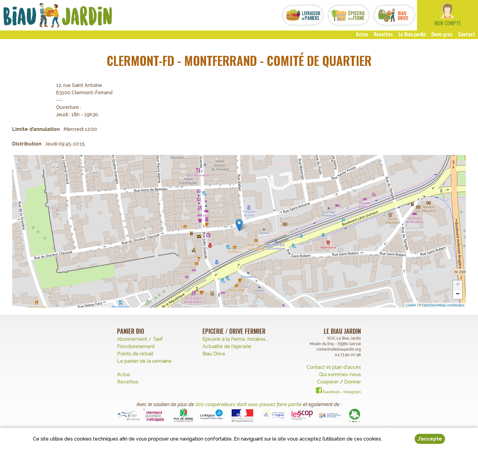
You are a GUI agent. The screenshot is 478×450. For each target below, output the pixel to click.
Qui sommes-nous (340, 374)
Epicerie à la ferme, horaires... (235, 339)
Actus (123, 374)
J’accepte (430, 439)
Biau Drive (213, 354)
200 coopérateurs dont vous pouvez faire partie (248, 404)
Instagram (352, 392)
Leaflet (411, 305)
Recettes (128, 382)
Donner (352, 382)
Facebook (328, 392)
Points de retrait (135, 354)
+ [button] (458, 285)
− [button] (458, 294)
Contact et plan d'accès (334, 367)
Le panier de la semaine (144, 361)
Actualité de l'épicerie (226, 346)
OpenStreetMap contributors (443, 305)
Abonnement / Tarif (140, 339)
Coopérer (328, 382)
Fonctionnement (136, 346)
